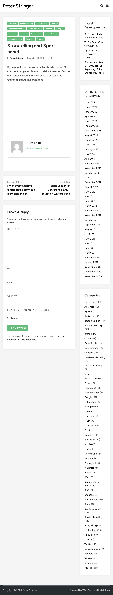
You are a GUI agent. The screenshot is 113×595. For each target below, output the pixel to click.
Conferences (42, 23)
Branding (89, 333)
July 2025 (89, 102)
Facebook (49, 29)
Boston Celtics (92, 320)
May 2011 (89, 243)
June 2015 (89, 144)
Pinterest (89, 467)
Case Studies (91, 343)
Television (30, 39)
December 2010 (92, 267)
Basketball (12, 23)
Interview (89, 416)
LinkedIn (88, 435)
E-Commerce (91, 378)
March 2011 (90, 252)
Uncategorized (92, 549)
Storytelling (90, 525)
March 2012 (90, 205)
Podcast (88, 472)
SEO (86, 490)
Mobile (88, 444)
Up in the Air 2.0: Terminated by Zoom (93, 54)
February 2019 (91, 125)
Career (88, 338)
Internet (88, 411)
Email (11, 282)
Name (11, 268)
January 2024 (91, 111)
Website (12, 296)
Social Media (36, 34)
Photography (91, 463)
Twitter (40, 39)
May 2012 (89, 196)
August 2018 (91, 135)
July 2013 (89, 177)
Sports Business (51, 34)
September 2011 (93, 224)
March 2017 (90, 140)
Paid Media (90, 458)
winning (88, 563)
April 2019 (89, 116)
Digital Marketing (35, 29)
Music (87, 449)
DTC (86, 373)
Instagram (12, 34)
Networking (90, 453)
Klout (87, 430)
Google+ (60, 29)
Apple (87, 311)
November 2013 (92, 168)
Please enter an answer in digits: (28, 310)
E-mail (87, 383)
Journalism (90, 425)
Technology (90, 530)
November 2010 (92, 271)
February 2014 (91, 163)
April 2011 (89, 248)
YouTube (89, 567)
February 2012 (91, 210)
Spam (87, 504)
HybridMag (104, 590)
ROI (86, 477)
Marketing (24, 34)
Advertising (90, 302)
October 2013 (91, 172)
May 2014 (89, 154)
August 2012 (91, 187)
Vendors (88, 553)
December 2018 (92, 130)
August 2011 (90, 229)
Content (54, 23)
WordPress (87, 590)
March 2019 (90, 121)
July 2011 (89, 234)
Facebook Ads (91, 392)
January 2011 (91, 262)
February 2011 (91, 257)
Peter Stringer (18, 6)
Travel (87, 539)
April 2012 (89, 201)
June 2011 (89, 238)
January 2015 (91, 149)
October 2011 (91, 220)
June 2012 (89, 191)
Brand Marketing (26, 23)
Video (87, 558)
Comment (14, 229)
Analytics (89, 306)
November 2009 (93, 276)
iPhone (88, 420)
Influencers (90, 402)
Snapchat (89, 494)
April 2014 (89, 158)
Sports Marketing (15, 39)
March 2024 (90, 107)
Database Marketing (16, 29)
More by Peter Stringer (37, 148)
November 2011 (92, 215)
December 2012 (92, 182)
